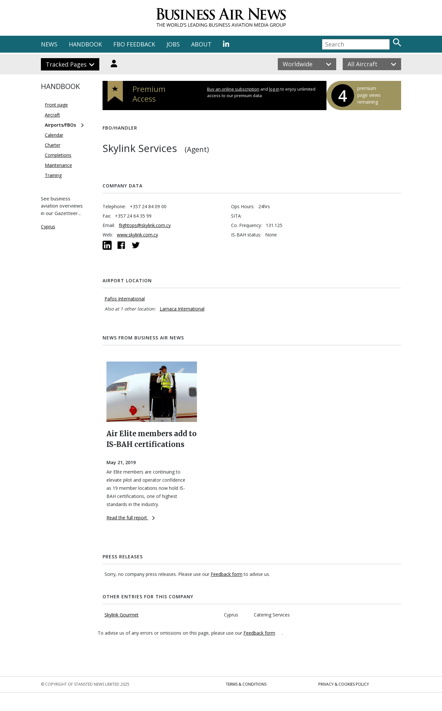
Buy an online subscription (233, 89)
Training (53, 175)
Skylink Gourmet (121, 615)
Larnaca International (182, 309)
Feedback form (226, 574)
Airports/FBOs (60, 125)
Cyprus (48, 226)
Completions (58, 155)
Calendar (54, 135)
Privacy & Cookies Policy (343, 684)
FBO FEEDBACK (134, 44)
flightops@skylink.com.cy (145, 225)
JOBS (173, 44)
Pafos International (124, 299)
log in (274, 89)
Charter (52, 145)
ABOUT (201, 44)
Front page (56, 105)
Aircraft (52, 115)
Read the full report (130, 517)
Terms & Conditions (246, 684)
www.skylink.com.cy (137, 235)
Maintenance (58, 165)
